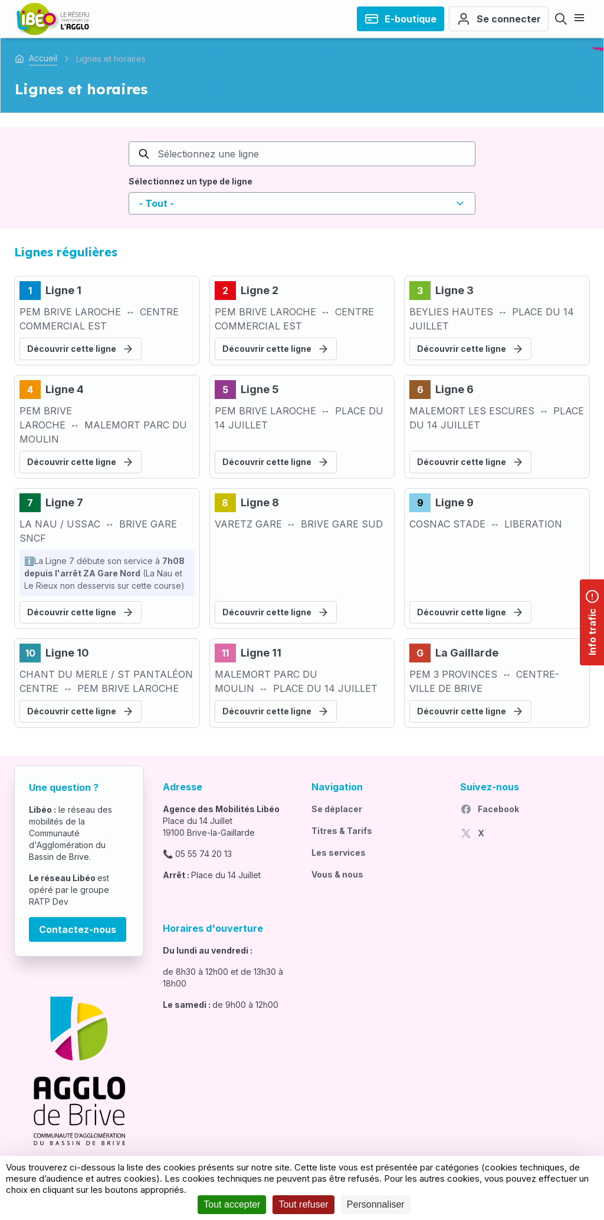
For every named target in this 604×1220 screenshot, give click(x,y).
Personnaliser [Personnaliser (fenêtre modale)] (376, 1204)
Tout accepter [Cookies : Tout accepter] (231, 1204)
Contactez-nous (77, 929)
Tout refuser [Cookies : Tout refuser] (303, 1204)
